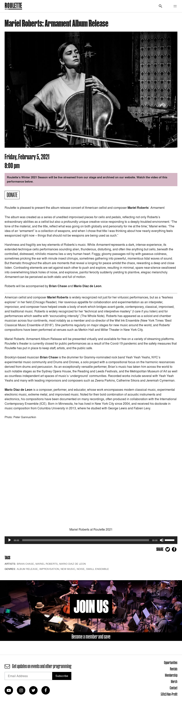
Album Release (27, 569)
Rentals (173, 668)
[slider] (85, 540)
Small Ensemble (97, 569)
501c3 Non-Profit (169, 694)
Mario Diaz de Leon (72, 563)
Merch (174, 681)
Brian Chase (25, 563)
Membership (171, 675)
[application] (91, 540)
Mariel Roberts (46, 563)
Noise (81, 569)
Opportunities (170, 662)
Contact (173, 687)
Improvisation (49, 569)
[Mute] (162, 540)
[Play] (10, 540)
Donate (12, 195)
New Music (68, 569)
